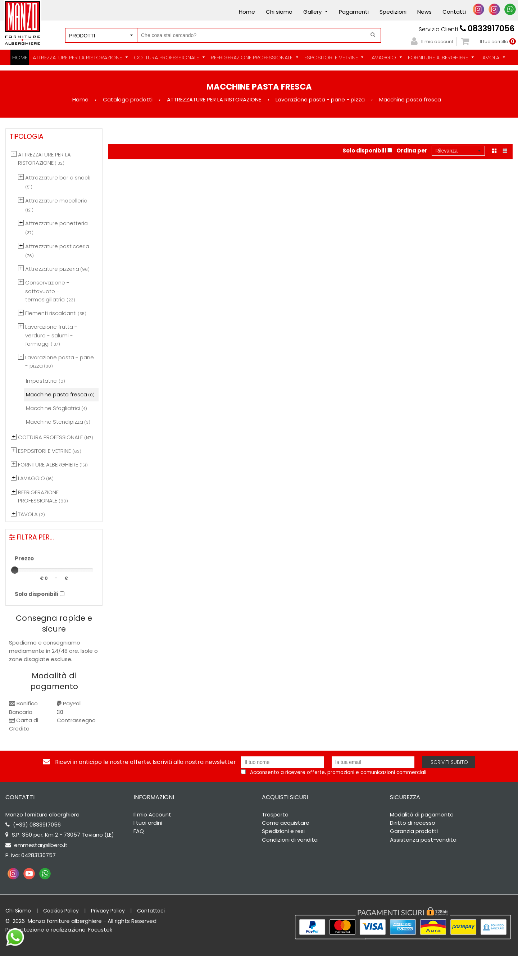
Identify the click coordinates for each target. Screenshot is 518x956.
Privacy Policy (108, 910)
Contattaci (151, 910)
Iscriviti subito (449, 762)
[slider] (14, 570)
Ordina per (411, 150)
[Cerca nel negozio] (259, 35)
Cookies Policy (61, 910)
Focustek (100, 929)
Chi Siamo (18, 910)
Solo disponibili (364, 150)
